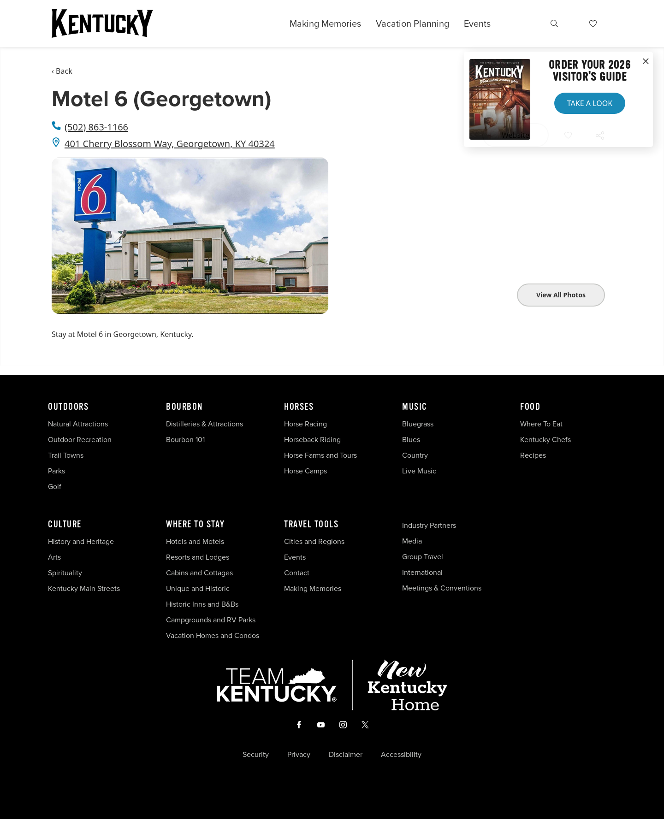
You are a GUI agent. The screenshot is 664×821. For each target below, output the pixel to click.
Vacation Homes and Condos (212, 635)
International (422, 572)
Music (414, 407)
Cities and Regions (314, 541)
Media (412, 541)
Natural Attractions (78, 424)
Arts (54, 557)
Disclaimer (345, 756)
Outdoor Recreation (80, 439)
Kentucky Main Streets (84, 588)
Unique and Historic (198, 588)
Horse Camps (305, 471)
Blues (411, 439)
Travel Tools (311, 524)
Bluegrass (417, 424)
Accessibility (401, 756)
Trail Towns (65, 455)
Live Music (419, 471)
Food (530, 407)
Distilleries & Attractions (204, 424)
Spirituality (66, 572)
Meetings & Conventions (441, 588)
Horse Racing (305, 424)
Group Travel (422, 556)
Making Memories (325, 23)
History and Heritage (82, 541)
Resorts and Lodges (197, 557)
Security (256, 756)
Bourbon (184, 407)
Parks (56, 471)
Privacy (298, 756)
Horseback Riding (312, 439)
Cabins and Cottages (199, 572)
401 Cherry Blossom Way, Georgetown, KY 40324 (170, 143)
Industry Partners (429, 525)
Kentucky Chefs (545, 439)
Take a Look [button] (589, 103)
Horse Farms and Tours (320, 455)
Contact (296, 572)
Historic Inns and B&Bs (202, 604)
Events (477, 23)
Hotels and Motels (195, 541)
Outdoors (68, 407)
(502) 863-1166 (96, 127)
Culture (65, 524)
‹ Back (62, 71)
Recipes (534, 455)
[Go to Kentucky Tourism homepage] (102, 23)
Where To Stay (195, 524)
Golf (54, 486)
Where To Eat (541, 424)
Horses (299, 407)
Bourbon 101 (185, 439)
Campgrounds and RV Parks (210, 619)
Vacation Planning (412, 23)
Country (415, 455)
